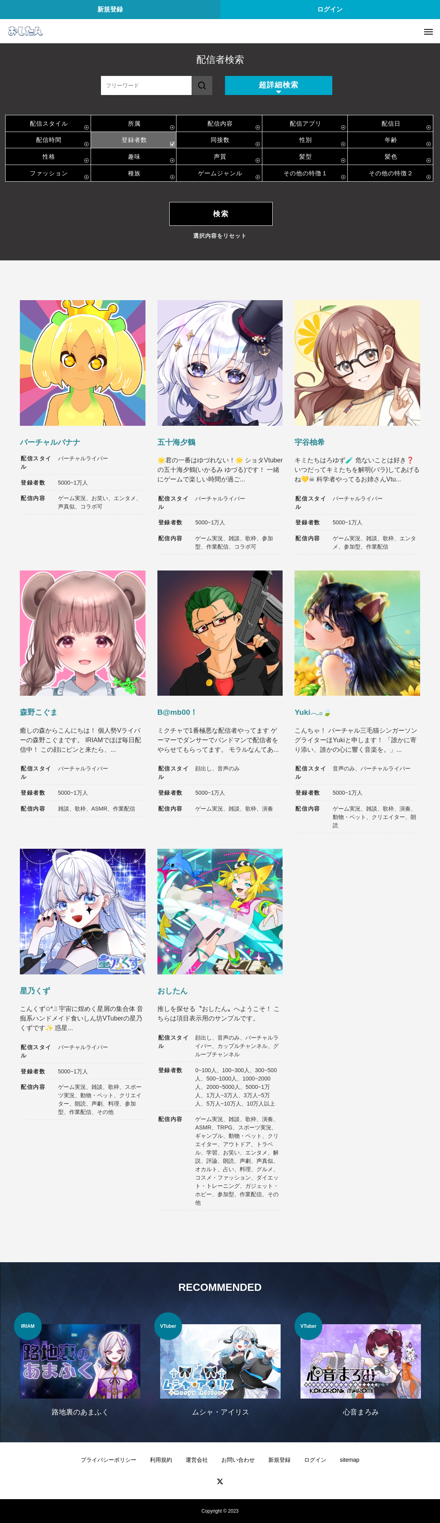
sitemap (349, 1460)
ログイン (330, 9)
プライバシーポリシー (108, 1460)
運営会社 (197, 1460)
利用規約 (161, 1460)
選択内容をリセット (220, 236)
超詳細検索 (279, 85)
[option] (80, 1369)
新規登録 (110, 9)
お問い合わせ (238, 1460)
